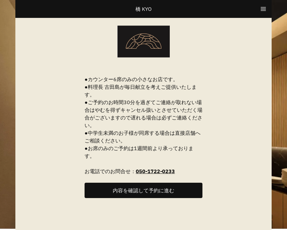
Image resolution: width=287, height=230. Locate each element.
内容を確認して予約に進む (143, 190)
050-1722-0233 (155, 171)
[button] (143, 190)
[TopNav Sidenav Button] (263, 9)
